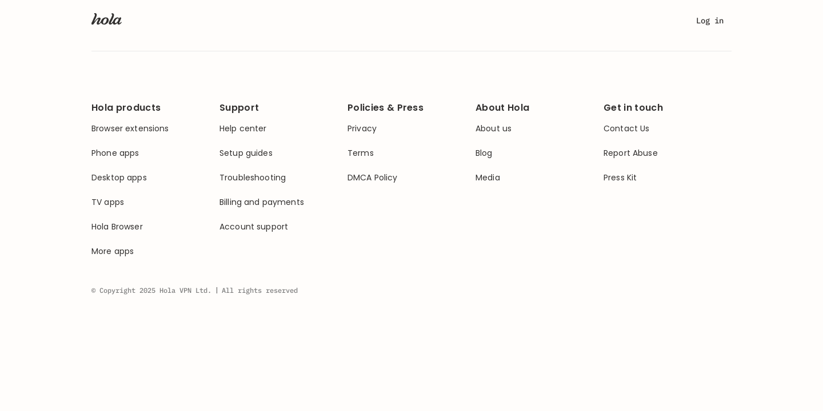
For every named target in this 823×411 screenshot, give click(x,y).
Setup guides (246, 153)
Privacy (362, 128)
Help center (243, 128)
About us (494, 128)
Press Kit (620, 177)
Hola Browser (117, 226)
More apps (112, 251)
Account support (253, 226)
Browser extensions (130, 128)
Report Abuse (631, 153)
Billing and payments (261, 202)
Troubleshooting (252, 177)
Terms (360, 153)
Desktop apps (119, 177)
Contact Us (626, 128)
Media (488, 177)
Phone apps (115, 153)
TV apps (107, 202)
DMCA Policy (372, 177)
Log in (710, 20)
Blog (484, 153)
